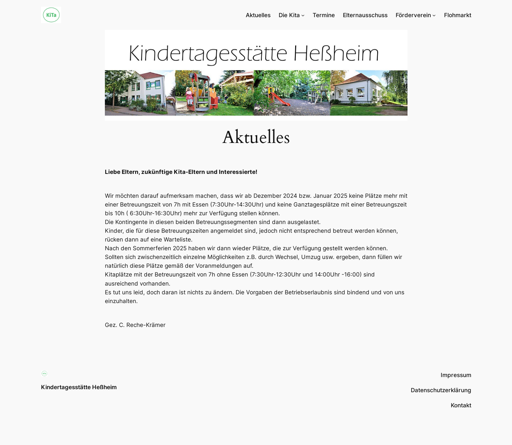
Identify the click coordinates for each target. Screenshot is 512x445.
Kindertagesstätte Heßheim (79, 387)
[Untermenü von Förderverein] (434, 15)
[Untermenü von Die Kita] (303, 15)
